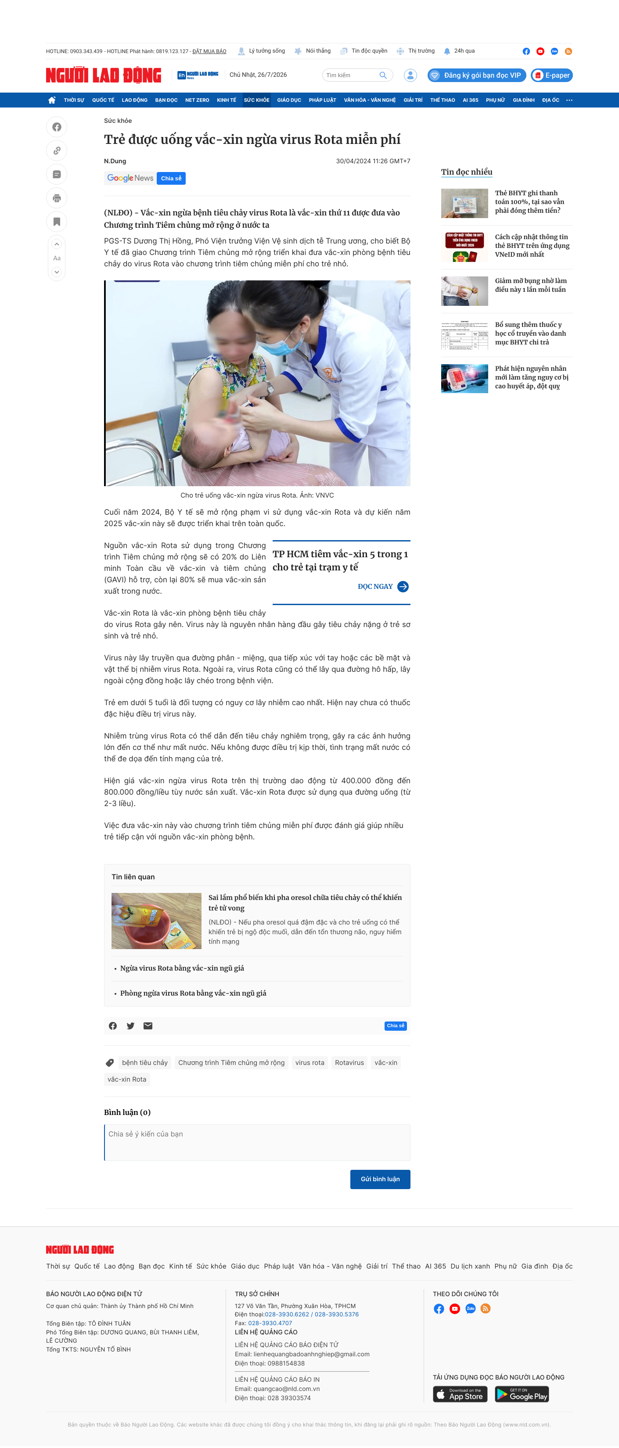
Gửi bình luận (380, 1179)
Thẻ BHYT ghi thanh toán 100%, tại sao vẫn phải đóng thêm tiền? (530, 202)
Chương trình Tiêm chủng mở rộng (231, 1062)
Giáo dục (289, 100)
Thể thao (442, 100)
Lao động (135, 100)
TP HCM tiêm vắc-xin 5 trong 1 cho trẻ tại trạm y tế (340, 561)
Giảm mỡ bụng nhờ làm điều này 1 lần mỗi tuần (531, 285)
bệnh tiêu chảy (145, 1062)
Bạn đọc (166, 100)
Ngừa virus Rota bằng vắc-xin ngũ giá (182, 968)
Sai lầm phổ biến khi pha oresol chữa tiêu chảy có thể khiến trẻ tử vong (305, 903)
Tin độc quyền (363, 51)
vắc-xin (385, 1062)
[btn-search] (383, 75)
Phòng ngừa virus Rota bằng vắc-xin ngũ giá (193, 993)
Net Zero (197, 100)
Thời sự (74, 100)
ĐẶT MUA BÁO (209, 51)
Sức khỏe (257, 100)
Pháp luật (322, 100)
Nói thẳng (312, 51)
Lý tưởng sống (261, 51)
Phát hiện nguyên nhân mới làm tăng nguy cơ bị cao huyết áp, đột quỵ (532, 377)
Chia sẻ (171, 178)
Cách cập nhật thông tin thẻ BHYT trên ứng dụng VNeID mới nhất (532, 245)
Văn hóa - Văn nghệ (370, 100)
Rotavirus (349, 1062)
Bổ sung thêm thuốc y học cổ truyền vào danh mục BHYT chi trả (530, 333)
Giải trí (412, 100)
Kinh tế (227, 100)
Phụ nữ (495, 100)
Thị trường (415, 51)
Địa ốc (551, 100)
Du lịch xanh (470, 1266)
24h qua (459, 51)
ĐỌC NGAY (375, 587)
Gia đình (524, 100)
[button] (56, 244)
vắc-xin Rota (127, 1079)
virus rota (309, 1062)
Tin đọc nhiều (467, 172)
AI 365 (470, 100)
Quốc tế (103, 100)
